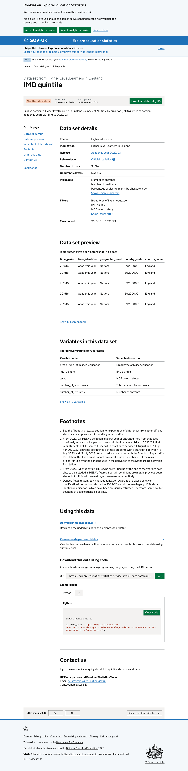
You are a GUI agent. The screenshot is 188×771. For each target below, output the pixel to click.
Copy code (151, 612)
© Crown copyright (154, 762)
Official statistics (103, 159)
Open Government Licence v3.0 (80, 754)
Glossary (93, 736)
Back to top (30, 168)
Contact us (30, 159)
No (75, 713)
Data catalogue (41, 66)
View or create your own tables (79, 539)
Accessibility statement (75, 736)
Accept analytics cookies (40, 30)
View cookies (100, 30)
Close (161, 48)
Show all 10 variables (72, 401)
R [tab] (79, 593)
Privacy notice (41, 736)
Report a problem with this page (145, 713)
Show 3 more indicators (105, 193)
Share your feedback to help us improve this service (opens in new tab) (66, 51)
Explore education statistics (95, 41)
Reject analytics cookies (74, 30)
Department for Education (69, 742)
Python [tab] (67, 593)
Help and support (109, 736)
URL (62, 576)
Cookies (28, 736)
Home (27, 66)
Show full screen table (73, 322)
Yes (58, 713)
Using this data (32, 154)
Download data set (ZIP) (146, 101)
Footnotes (30, 149)
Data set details (33, 134)
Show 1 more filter (102, 213)
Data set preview (34, 139)
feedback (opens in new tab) (73, 59)
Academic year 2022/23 (106, 152)
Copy (159, 576)
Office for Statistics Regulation (82, 748)
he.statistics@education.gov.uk (87, 681)
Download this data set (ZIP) (78, 522)
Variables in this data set (38, 144)
